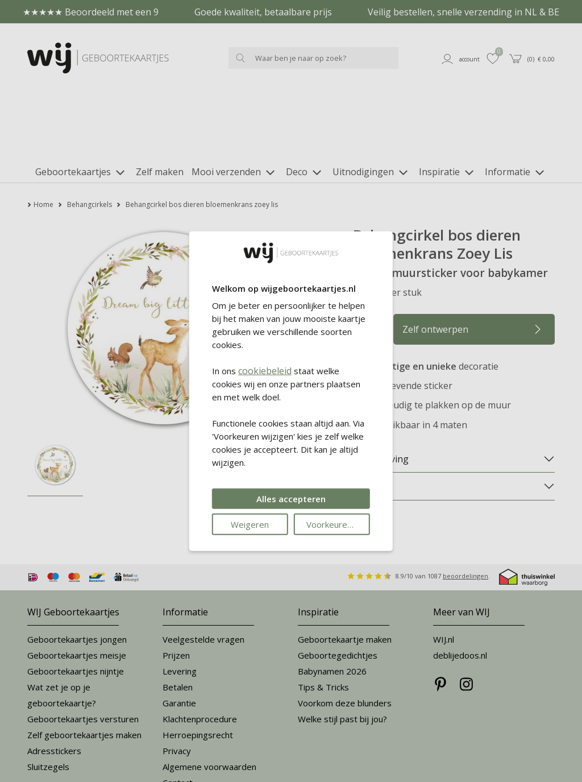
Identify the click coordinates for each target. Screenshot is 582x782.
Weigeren (250, 524)
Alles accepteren (291, 498)
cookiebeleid (265, 371)
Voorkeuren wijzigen (338, 524)
